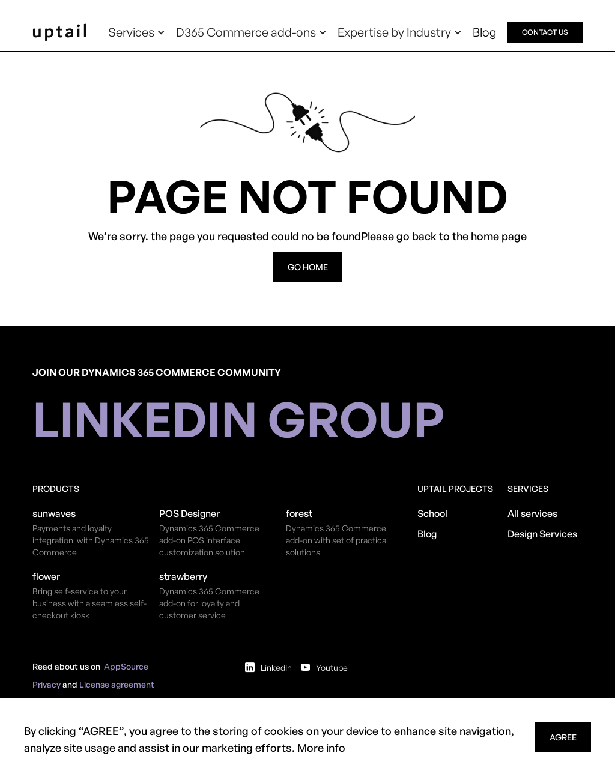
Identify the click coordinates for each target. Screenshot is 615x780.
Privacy (46, 684)
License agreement (116, 684)
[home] (59, 32)
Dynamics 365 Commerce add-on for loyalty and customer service (209, 603)
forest (299, 513)
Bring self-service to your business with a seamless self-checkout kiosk (89, 603)
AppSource (126, 666)
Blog (485, 32)
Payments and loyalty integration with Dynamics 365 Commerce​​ (90, 540)
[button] (136, 32)
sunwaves (54, 513)
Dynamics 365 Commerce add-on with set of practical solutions (337, 540)
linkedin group (238, 418)
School (432, 513)
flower (46, 576)
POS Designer (189, 513)
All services (532, 513)
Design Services (542, 534)
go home (308, 267)
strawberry (183, 576)
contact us (545, 32)
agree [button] (563, 737)
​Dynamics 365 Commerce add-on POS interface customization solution (209, 540)
